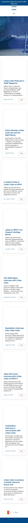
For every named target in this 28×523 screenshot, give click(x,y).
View (22, 100)
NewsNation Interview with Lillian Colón (14, 329)
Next (16, 512)
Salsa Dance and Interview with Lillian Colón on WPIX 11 (13, 376)
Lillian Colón (14, 8)
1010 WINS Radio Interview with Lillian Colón (13, 280)
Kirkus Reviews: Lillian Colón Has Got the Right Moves (14, 132)
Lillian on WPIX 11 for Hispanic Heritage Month (14, 232)
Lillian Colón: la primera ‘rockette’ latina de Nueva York (14, 482)
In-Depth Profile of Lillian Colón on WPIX (13, 183)
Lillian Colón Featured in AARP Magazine (14, 82)
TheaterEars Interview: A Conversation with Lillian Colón (13, 429)
